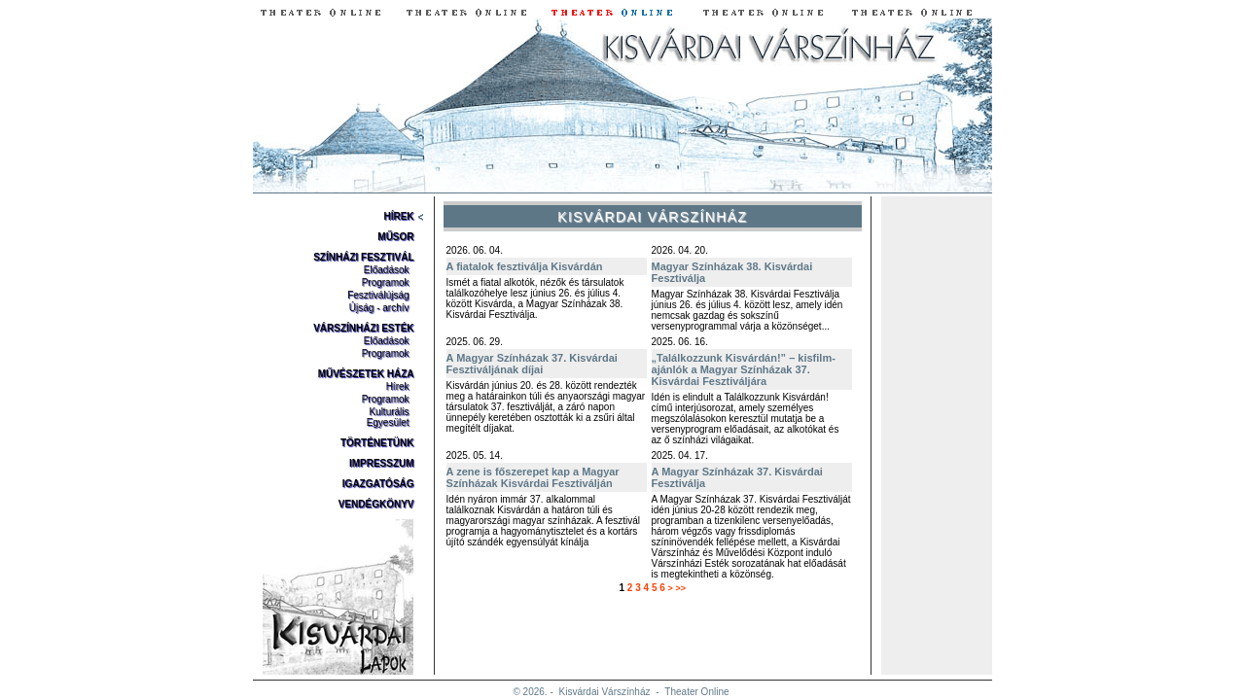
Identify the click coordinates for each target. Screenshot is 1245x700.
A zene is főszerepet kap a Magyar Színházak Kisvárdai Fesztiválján (533, 477)
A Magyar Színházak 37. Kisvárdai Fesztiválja (737, 477)
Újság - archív (379, 307)
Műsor (395, 236)
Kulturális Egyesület (388, 417)
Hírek (398, 216)
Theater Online (696, 691)
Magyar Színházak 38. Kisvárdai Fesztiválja (732, 272)
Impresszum (381, 463)
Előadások (386, 269)
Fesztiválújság (378, 295)
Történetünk (377, 443)
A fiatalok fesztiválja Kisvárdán (524, 266)
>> (681, 588)
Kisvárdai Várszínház (605, 691)
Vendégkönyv (376, 504)
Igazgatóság (378, 483)
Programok (385, 282)
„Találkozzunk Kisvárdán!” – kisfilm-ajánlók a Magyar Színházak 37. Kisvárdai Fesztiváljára (744, 369)
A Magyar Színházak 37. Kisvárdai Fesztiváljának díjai (532, 363)
